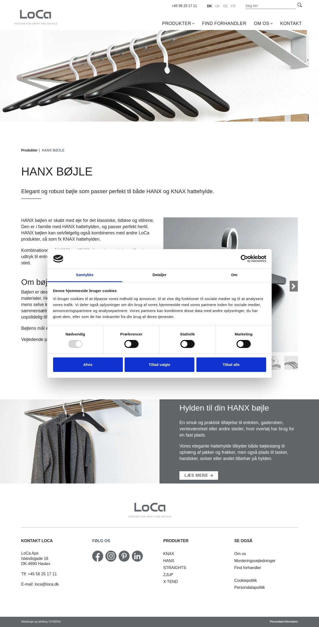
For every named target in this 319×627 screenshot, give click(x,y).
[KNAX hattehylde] (198, 475)
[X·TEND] (170, 582)
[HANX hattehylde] (168, 561)
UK (217, 6)
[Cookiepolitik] (245, 580)
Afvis (87, 364)
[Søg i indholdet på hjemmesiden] (270, 6)
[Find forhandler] (247, 568)
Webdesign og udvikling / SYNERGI (41, 621)
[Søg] (299, 5)
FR (233, 6)
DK (209, 6)
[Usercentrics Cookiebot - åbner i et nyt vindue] (244, 258)
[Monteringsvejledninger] (254, 561)
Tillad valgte (159, 364)
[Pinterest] (124, 556)
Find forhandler (224, 23)
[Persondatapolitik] (249, 587)
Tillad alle (231, 364)
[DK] (45, 17)
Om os (261, 23)
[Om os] (240, 554)
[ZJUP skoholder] (168, 575)
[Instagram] (110, 556)
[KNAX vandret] (168, 554)
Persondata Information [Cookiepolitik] (284, 621)
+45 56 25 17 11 (184, 6)
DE (225, 6)
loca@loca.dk (47, 584)
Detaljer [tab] (159, 275)
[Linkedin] (137, 556)
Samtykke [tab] (85, 275)
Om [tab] (234, 275)
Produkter (176, 23)
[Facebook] (97, 556)
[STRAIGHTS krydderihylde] (174, 568)
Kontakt (291, 23)
